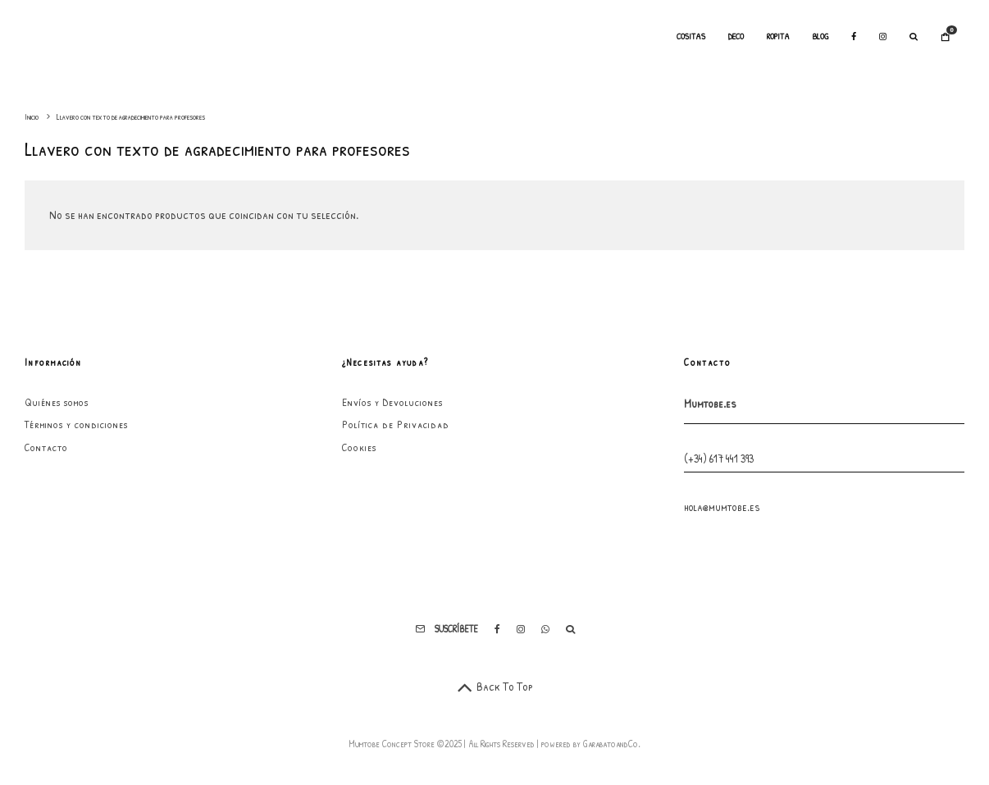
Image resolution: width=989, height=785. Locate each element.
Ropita (778, 36)
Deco (736, 36)
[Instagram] (882, 37)
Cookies (359, 447)
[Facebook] (853, 37)
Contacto (46, 447)
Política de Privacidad (395, 424)
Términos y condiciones (76, 424)
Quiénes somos (57, 402)
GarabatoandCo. (611, 744)
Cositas (691, 36)
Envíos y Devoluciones (392, 402)
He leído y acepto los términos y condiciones (808, 663)
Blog (820, 36)
